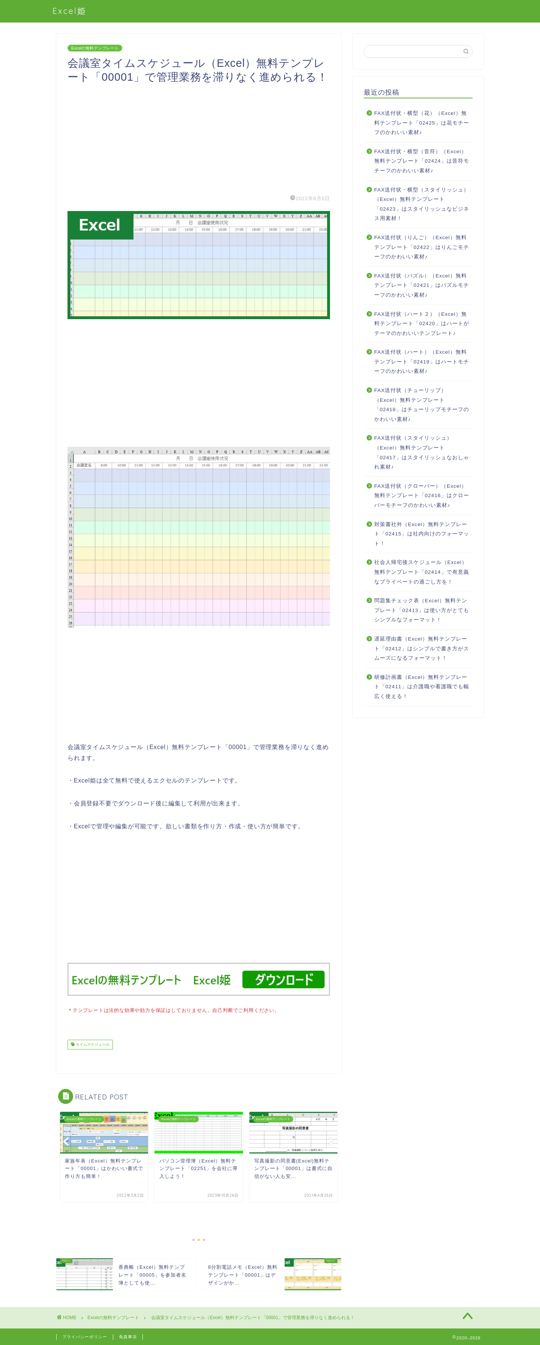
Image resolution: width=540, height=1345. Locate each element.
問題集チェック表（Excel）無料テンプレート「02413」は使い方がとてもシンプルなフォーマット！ (421, 610)
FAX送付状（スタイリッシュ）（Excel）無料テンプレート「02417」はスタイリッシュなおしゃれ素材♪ (421, 452)
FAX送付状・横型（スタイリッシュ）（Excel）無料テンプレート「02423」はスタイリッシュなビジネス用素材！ (422, 204)
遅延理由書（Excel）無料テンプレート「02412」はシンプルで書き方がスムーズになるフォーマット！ (421, 648)
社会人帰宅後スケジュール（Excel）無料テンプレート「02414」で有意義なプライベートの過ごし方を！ (421, 571)
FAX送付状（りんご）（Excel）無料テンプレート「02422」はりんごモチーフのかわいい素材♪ (421, 247)
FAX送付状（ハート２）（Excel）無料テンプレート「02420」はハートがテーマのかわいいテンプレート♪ (421, 323)
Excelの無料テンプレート (94, 48)
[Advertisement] (199, 136)
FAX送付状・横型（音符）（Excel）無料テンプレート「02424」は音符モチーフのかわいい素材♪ (421, 161)
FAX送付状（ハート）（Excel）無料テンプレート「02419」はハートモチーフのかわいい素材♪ (421, 361)
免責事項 (128, 1336)
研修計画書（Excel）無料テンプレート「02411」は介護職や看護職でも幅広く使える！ (421, 686)
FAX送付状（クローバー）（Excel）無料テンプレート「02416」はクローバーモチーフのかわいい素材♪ (421, 495)
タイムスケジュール (92, 1044)
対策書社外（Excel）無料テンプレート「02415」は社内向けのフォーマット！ (421, 534)
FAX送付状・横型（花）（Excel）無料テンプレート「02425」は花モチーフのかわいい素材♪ (421, 122)
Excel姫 (69, 11)
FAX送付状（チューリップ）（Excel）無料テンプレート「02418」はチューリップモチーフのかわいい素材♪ (421, 405)
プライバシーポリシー (84, 1336)
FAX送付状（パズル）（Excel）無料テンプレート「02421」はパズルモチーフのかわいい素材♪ (421, 285)
